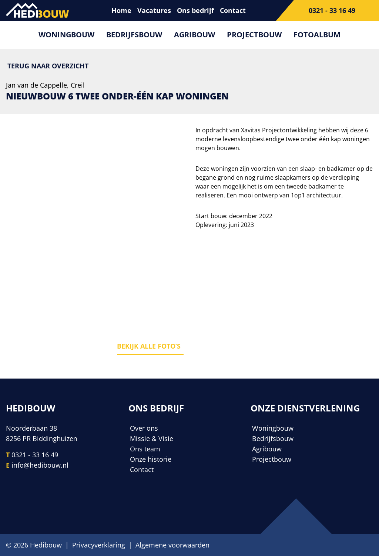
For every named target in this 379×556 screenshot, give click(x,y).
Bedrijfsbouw (134, 35)
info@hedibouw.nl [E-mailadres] (39, 465)
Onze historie (150, 459)
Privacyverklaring (98, 544)
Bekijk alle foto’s (149, 346)
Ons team (145, 448)
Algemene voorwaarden (172, 544)
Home (121, 10)
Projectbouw (254, 35)
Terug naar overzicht (47, 65)
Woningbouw (66, 35)
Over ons (144, 428)
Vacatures (154, 10)
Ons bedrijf (195, 10)
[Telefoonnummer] (327, 10)
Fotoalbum (317, 35)
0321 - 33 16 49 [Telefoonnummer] (34, 454)
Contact (233, 10)
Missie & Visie (151, 438)
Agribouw (194, 35)
